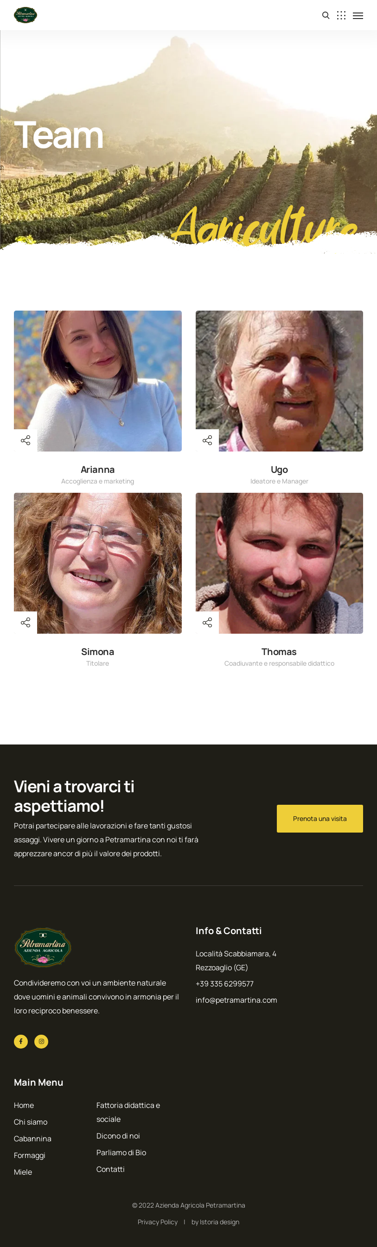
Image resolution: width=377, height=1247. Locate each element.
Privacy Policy (158, 1221)
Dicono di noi (118, 1136)
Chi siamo (30, 1122)
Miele (23, 1172)
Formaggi (29, 1155)
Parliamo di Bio (121, 1152)
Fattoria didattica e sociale (128, 1112)
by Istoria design (215, 1221)
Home (24, 1105)
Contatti (110, 1169)
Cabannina (32, 1138)
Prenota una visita (320, 818)
